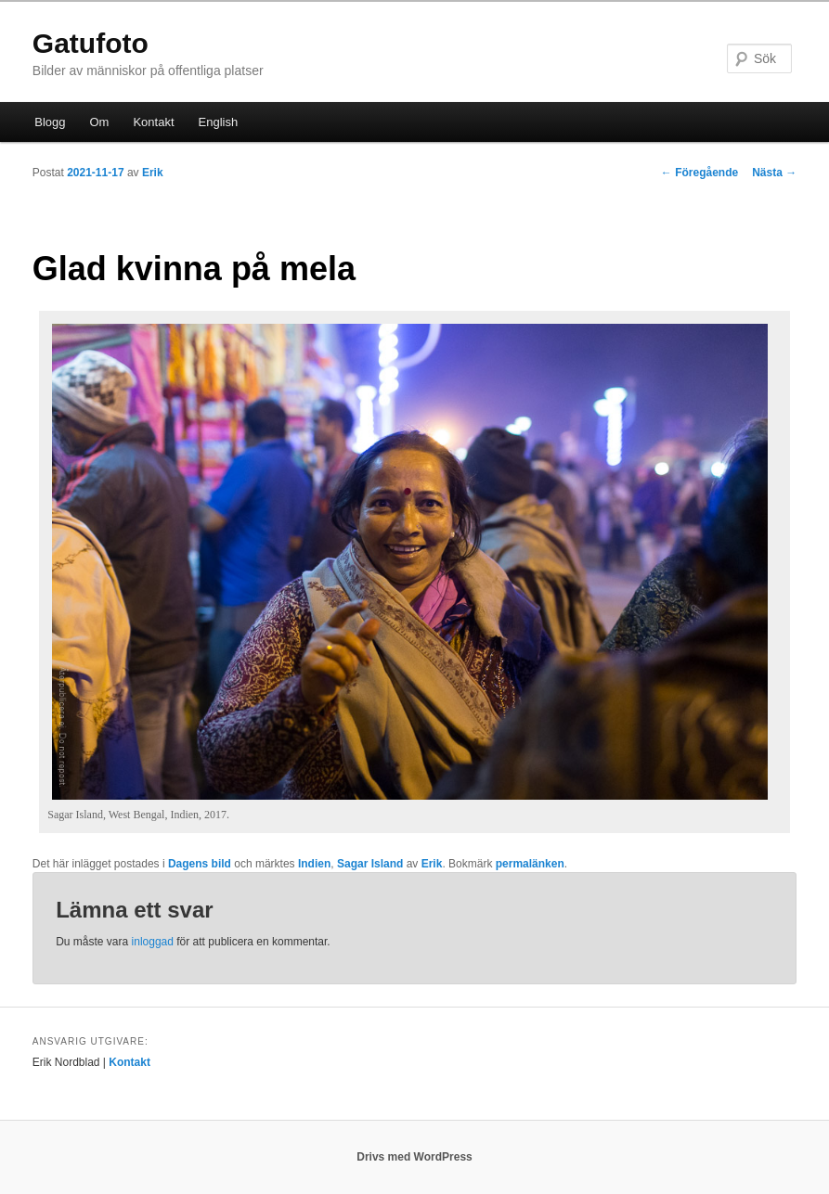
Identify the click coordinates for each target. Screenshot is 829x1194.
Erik (152, 172)
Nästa (774, 172)
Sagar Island (370, 863)
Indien (314, 863)
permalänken (530, 863)
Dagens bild (199, 863)
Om (100, 122)
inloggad (153, 941)
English (219, 122)
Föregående (699, 172)
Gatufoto (90, 43)
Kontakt (153, 122)
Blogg (49, 122)
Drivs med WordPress (414, 1156)
